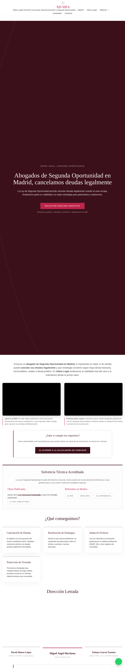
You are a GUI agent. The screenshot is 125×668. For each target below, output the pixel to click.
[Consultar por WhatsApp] (118, 661)
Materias (103, 10)
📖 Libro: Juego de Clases (19, 501)
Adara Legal (92, 10)
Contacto (68, 13)
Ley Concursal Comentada (29, 495)
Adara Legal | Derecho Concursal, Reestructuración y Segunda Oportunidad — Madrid (48, 10)
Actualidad (57, 13)
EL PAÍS (70, 496)
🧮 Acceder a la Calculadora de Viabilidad (62, 450)
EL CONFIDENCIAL (103, 496)
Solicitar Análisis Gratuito (62, 206)
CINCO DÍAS (85, 496)
